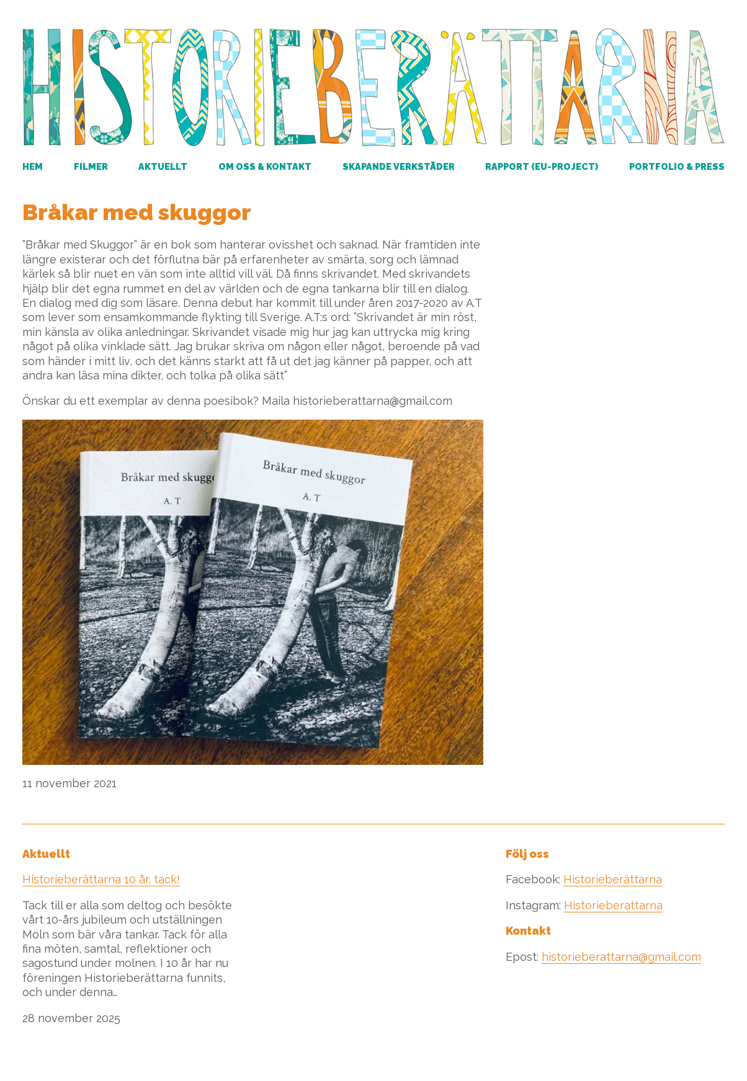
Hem (32, 166)
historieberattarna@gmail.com (621, 956)
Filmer (91, 166)
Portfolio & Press (677, 166)
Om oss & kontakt (264, 166)
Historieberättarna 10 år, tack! (101, 879)
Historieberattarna (613, 905)
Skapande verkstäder (398, 166)
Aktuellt (162, 166)
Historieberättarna (612, 879)
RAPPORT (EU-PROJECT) (541, 166)
